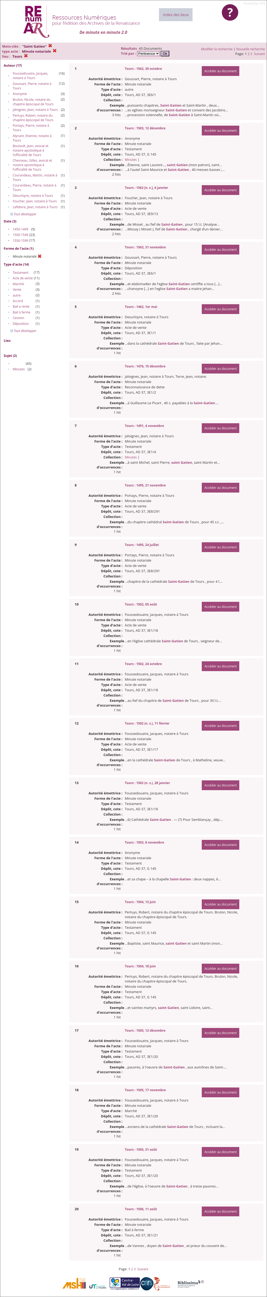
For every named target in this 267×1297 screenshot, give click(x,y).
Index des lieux (176, 14)
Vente (17, 289)
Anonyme (20, 94)
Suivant (259, 54)
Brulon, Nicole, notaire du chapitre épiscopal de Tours (33, 101)
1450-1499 (20, 229)
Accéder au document (220, 71)
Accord (18, 301)
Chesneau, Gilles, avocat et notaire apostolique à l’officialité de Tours (32, 165)
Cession (18, 318)
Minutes (19, 369)
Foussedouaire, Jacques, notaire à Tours (30, 75)
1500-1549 (20, 235)
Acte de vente (23, 278)
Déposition (21, 323)
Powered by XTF (254, 3)
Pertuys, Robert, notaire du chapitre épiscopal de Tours (33, 117)
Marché (18, 284)
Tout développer (23, 214)
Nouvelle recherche (250, 49)
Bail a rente (21, 306)
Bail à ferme (21, 312)
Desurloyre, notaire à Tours (33, 195)
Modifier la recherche (216, 49)
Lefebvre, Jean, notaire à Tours (35, 207)
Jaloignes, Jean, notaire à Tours (35, 109)
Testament (21, 272)
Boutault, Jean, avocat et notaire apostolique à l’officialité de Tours (30, 150)
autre (17, 295)
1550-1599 (20, 240)
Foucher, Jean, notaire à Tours (35, 201)
